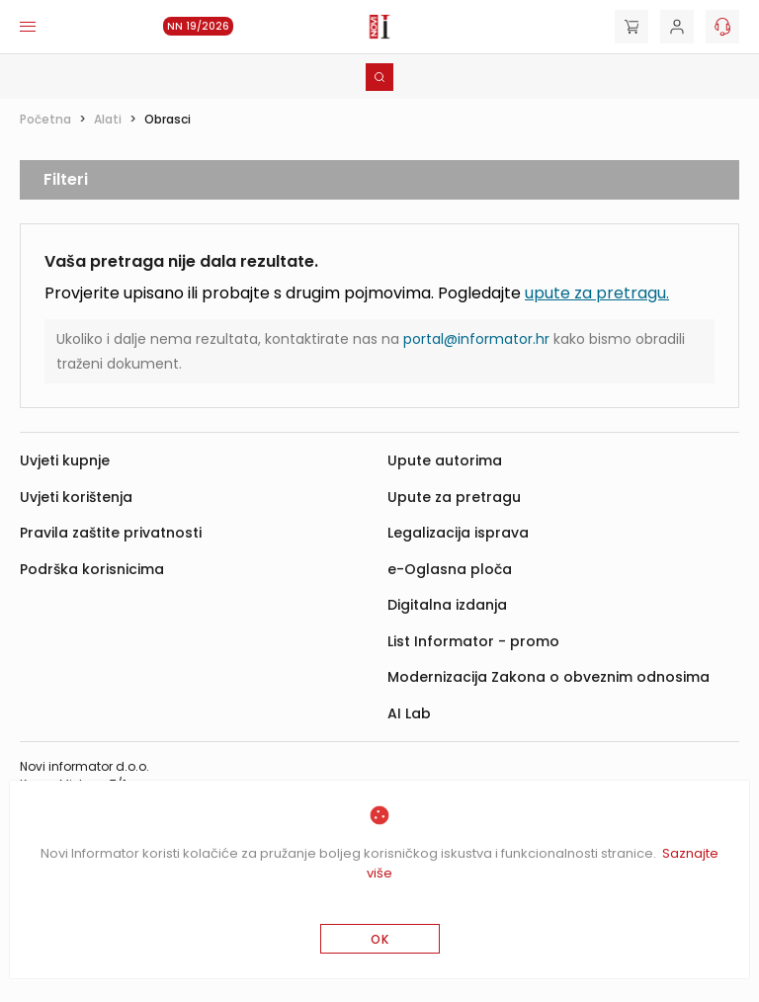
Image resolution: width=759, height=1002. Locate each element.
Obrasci (167, 119)
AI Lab (409, 713)
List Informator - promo (473, 641)
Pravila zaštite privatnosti (111, 533)
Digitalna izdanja (447, 605)
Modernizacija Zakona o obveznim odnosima (548, 677)
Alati (108, 119)
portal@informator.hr (476, 339)
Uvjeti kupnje (65, 460)
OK (380, 939)
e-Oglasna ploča (449, 569)
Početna (45, 119)
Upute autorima (444, 460)
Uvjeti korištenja (76, 497)
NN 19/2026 (198, 26)
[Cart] (631, 26)
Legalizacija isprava (458, 533)
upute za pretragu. (597, 293)
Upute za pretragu (454, 497)
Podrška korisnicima (92, 569)
